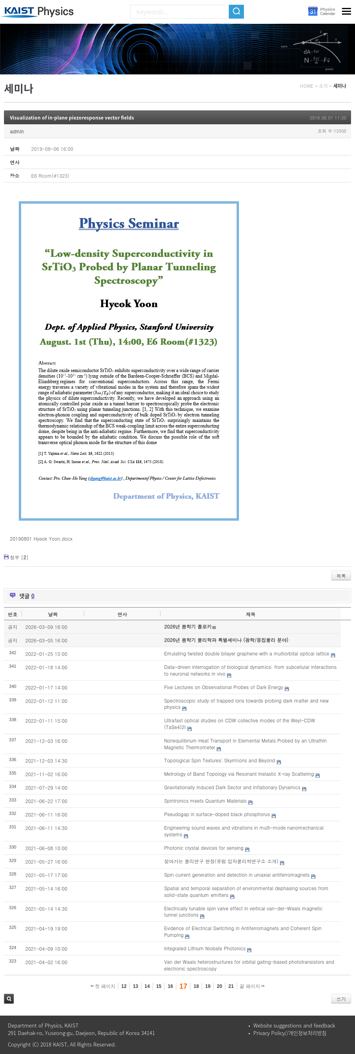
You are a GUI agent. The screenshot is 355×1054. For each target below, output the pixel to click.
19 (207, 986)
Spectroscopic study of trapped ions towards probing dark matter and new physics (246, 703)
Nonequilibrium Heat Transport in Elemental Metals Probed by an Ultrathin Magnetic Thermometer (245, 743)
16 (170, 986)
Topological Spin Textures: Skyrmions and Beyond (219, 760)
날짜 (53, 614)
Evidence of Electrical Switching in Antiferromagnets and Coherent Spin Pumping (242, 931)
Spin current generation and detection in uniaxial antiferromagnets (237, 874)
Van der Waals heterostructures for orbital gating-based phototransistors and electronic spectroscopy (249, 965)
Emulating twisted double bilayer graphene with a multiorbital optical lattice (246, 653)
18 (196, 986)
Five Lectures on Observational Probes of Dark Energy (223, 687)
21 (231, 986)
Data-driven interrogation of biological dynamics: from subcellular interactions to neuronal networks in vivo (250, 670)
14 (147, 986)
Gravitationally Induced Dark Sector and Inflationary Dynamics (232, 787)
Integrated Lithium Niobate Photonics (204, 948)
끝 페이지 (252, 986)
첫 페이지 (103, 986)
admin (17, 131)
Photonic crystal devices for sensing (204, 847)
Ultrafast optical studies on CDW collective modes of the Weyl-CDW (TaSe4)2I (239, 723)
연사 (122, 614)
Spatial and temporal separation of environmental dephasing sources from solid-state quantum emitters (246, 891)
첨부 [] (19, 557)
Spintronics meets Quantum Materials (205, 800)
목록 (341, 575)
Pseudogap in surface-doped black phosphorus (217, 814)
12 (124, 986)
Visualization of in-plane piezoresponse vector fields (72, 117)
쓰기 (341, 998)
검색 (9, 999)
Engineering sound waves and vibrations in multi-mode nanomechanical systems (243, 831)
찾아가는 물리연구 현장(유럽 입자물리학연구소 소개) (221, 861)
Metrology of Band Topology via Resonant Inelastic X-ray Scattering (239, 773)
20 (219, 986)
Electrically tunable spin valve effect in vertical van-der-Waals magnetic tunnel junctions (243, 911)
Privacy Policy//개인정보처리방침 (290, 1033)
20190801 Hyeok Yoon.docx (41, 538)
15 (158, 986)
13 (135, 986)
